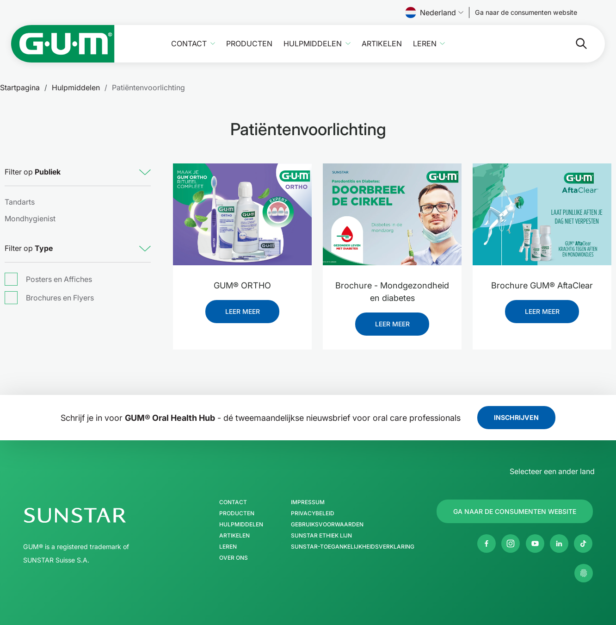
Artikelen (382, 44)
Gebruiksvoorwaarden (327, 524)
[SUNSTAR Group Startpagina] (103, 515)
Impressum (308, 502)
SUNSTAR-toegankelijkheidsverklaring (352, 547)
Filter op (33, 171)
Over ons (233, 558)
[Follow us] (526, 12)
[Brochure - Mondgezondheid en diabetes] (392, 214)
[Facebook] (486, 543)
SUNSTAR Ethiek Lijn (321, 535)
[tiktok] (583, 543)
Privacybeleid (312, 513)
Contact (189, 44)
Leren (425, 44)
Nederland (434, 12)
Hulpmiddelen (312, 44)
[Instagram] (510, 543)
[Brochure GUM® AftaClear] (542, 214)
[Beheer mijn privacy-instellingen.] (583, 573)
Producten (249, 44)
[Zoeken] (544, 43)
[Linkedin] (559, 543)
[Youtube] (535, 543)
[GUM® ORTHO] (242, 214)
